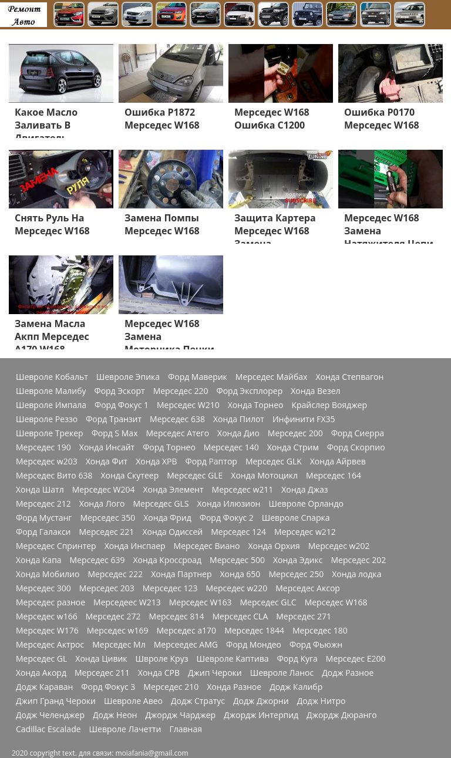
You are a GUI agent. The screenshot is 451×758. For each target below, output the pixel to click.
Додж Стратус (198, 701)
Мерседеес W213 (127, 602)
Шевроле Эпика (128, 377)
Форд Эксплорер (250, 391)
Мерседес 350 (107, 518)
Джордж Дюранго (342, 715)
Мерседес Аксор (307, 588)
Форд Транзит (114, 419)
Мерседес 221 (106, 532)
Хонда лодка (356, 574)
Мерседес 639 (97, 560)
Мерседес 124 (238, 532)
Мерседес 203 (106, 588)
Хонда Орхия (273, 546)
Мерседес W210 (188, 405)
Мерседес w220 (237, 588)
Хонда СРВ (159, 673)
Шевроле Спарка (296, 518)
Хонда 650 (240, 574)
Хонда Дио (238, 433)
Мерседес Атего (177, 433)
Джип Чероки (215, 673)
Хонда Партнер (181, 574)
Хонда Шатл (40, 490)
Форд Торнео (169, 447)
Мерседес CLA (240, 616)
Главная (185, 729)
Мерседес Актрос (50, 645)
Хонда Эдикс (298, 560)
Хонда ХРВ (156, 461)
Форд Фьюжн (316, 645)
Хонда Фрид (167, 518)
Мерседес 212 (43, 504)
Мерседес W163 (200, 602)
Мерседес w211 (243, 490)
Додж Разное (347, 673)
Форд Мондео (253, 645)
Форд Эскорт (119, 391)
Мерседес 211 (102, 673)
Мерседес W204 (103, 490)
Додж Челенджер (50, 715)
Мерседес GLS (161, 504)
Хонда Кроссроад (167, 560)
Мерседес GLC (268, 602)
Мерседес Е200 (356, 659)
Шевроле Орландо (305, 504)
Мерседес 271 (303, 616)
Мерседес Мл (118, 645)
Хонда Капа (39, 560)
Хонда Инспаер (135, 546)
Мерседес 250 (296, 574)
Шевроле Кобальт (52, 377)
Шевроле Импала (51, 405)
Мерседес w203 (47, 461)
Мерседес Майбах (271, 377)
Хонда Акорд (41, 673)
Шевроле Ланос (282, 673)
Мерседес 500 (237, 560)
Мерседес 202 (358, 560)
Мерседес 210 (170, 687)
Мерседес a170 (186, 631)
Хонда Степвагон (349, 377)
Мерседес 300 (43, 588)
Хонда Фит (106, 461)
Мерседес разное (50, 602)
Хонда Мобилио (47, 574)
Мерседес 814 (176, 616)
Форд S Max (115, 433)
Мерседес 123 (170, 588)
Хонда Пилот (238, 419)
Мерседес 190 (43, 447)
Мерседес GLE (195, 476)
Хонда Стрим (293, 447)
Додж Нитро (321, 701)
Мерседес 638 (177, 419)
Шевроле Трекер (49, 433)
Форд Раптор (211, 461)
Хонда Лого (102, 504)
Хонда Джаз (304, 490)
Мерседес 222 (115, 574)
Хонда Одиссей (172, 532)
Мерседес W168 (336, 602)
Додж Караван (44, 687)
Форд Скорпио (356, 447)
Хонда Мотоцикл (264, 476)
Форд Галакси (43, 532)
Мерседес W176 (47, 631)
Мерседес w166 (47, 616)
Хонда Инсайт (106, 447)
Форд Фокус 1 (122, 405)
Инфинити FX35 (303, 419)
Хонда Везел (315, 391)
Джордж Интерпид (261, 715)
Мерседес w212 (305, 532)
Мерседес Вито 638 (54, 476)
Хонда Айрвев (338, 461)
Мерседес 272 (113, 616)
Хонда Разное (234, 687)
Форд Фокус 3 (108, 687)
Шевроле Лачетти (125, 729)
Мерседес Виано (207, 546)
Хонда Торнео (256, 405)
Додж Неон (115, 715)
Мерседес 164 (333, 476)
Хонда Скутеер (129, 476)
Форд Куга (297, 659)
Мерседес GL (41, 659)
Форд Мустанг (44, 518)
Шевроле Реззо (47, 419)
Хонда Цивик (101, 659)
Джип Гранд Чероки (56, 701)
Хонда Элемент (173, 490)
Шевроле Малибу (51, 391)
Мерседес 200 (295, 433)
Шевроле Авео (133, 701)
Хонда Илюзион (228, 504)
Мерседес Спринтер (56, 546)
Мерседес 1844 (254, 631)
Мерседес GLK (273, 461)
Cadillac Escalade (48, 729)
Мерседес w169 (118, 631)
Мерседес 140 (231, 447)
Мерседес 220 (180, 391)
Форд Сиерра (357, 433)
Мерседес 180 (320, 631)
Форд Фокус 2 (227, 518)
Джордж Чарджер (180, 715)
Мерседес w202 (339, 546)
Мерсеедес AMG (186, 645)
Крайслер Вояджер (329, 405)
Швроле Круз (162, 659)
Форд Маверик (197, 377)
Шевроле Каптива (232, 659)
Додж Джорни (261, 701)
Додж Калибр (296, 687)
